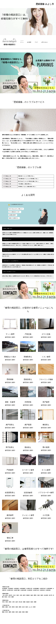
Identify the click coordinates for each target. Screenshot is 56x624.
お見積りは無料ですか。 (8, 228)
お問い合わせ (44, 42)
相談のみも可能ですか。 (8, 250)
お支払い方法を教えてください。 (10, 271)
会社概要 (29, 42)
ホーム (22, 42)
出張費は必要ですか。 (7, 239)
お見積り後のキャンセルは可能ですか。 (11, 260)
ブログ (36, 42)
